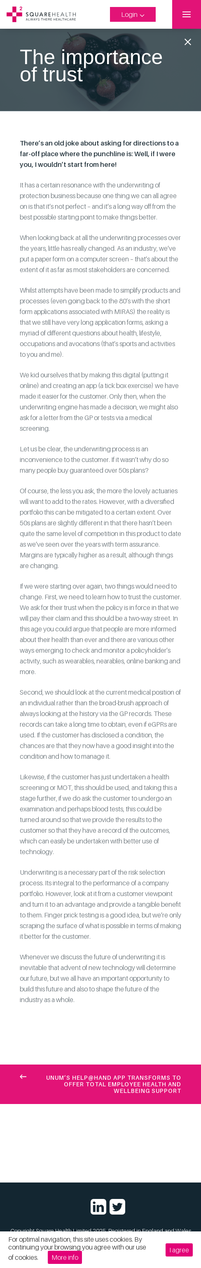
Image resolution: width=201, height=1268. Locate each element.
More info (66, 1257)
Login (133, 14)
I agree (179, 1250)
